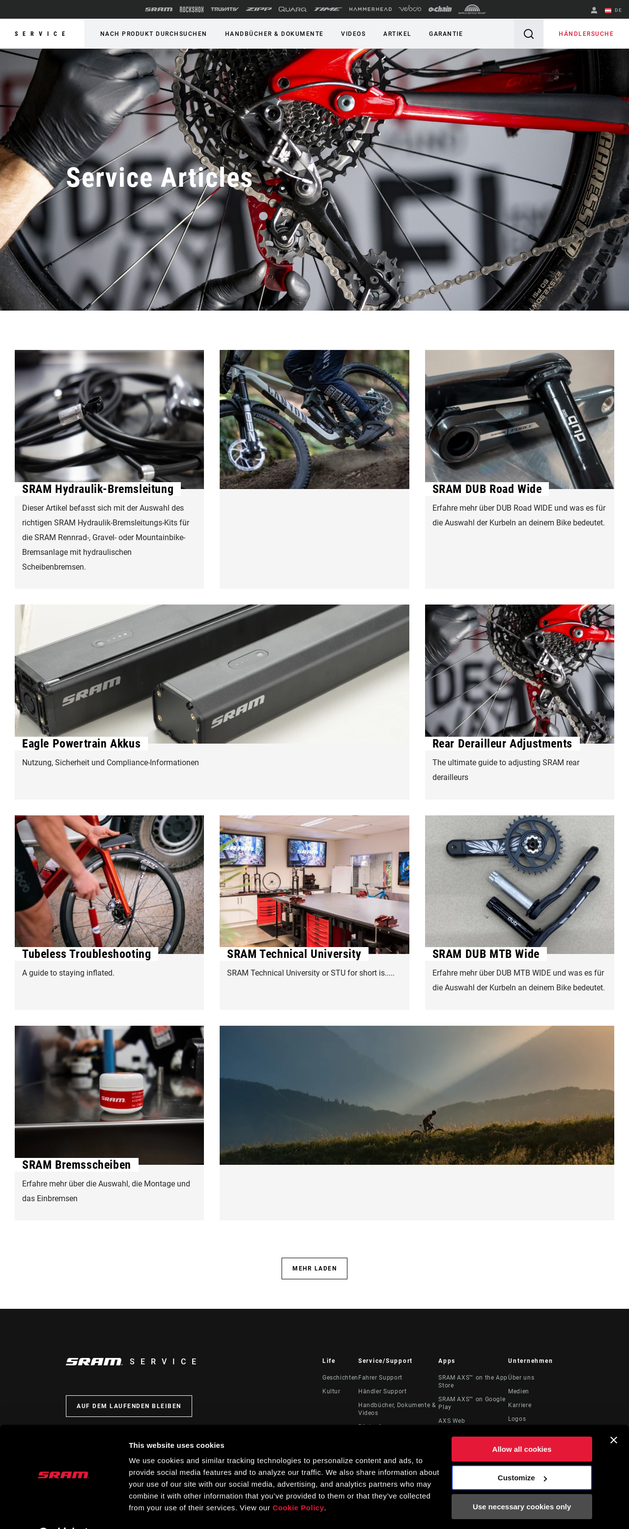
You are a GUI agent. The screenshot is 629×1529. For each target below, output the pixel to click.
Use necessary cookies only (522, 1481)
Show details (151, 1509)
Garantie (442, 33)
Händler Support (382, 1392)
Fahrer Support (380, 1378)
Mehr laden (314, 1269)
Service (42, 33)
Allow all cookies (522, 1424)
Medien (518, 1392)
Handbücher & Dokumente (273, 33)
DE (614, 10)
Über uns (521, 1378)
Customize (522, 1452)
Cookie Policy (298, 1482)
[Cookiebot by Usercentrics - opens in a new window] (64, 1509)
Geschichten (340, 1378)
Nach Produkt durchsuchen (153, 33)
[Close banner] (613, 1415)
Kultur (331, 1392)
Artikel (394, 33)
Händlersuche (586, 33)
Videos (351, 33)
